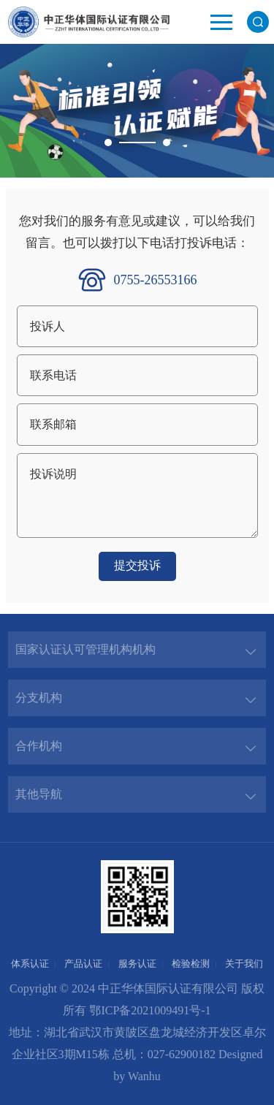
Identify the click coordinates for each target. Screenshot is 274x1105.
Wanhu (144, 1076)
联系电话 (53, 375)
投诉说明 (53, 474)
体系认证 (30, 963)
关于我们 (244, 963)
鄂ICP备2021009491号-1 (149, 1010)
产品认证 (83, 963)
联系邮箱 (53, 424)
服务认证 (137, 963)
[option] (137, 111)
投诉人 (47, 326)
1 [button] (108, 142)
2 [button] (166, 142)
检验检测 (191, 963)
